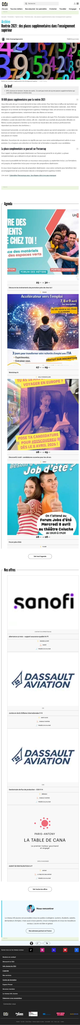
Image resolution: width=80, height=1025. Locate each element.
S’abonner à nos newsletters (12, 998)
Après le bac (19, 17)
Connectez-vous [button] (9, 1004)
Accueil (3, 17)
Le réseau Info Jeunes (10, 994)
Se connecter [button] (75, 3)
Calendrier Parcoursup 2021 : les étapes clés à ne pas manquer (33, 175)
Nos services (7, 975)
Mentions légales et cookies (38, 1021)
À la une (5, 9)
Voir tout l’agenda (40, 556)
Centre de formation (9, 980)
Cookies (62, 1021)
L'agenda (6, 971)
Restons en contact (9, 957)
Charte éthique (28, 1021)
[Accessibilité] (31, 943)
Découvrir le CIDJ (8, 962)
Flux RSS (22, 1021)
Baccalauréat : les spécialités (36, 9)
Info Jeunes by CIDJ (9, 966)
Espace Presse (7, 984)
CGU (52, 1021)
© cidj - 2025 (56, 1021)
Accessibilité (47, 1021)
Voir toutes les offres (40, 889)
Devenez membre (9, 989)
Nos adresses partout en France (40, 931)
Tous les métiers (16, 9)
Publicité (18, 1021)
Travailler (62, 9)
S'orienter (53, 9)
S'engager (73, 9)
